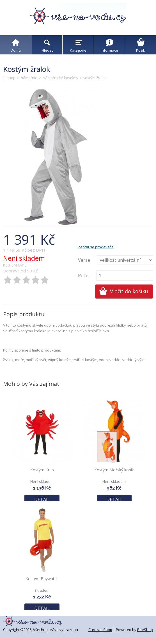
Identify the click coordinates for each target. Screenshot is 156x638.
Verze (84, 260)
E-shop (9, 77)
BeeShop (145, 629)
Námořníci (29, 77)
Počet (84, 275)
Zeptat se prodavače (96, 246)
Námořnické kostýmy (60, 77)
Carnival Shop (100, 629)
